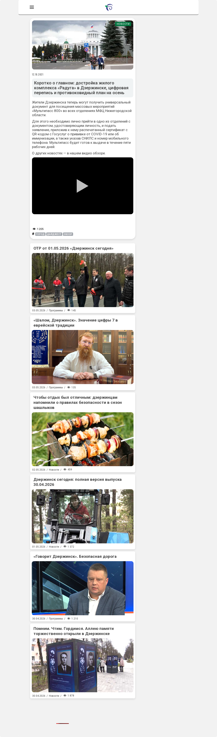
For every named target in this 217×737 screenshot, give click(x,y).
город (40, 234)
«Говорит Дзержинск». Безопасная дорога (75, 556)
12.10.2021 (37, 74)
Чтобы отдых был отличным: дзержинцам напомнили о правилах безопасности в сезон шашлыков (77, 402)
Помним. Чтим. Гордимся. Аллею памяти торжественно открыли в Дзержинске (73, 631)
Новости (123, 23)
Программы (56, 310)
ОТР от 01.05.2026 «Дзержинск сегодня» (73, 248)
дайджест (54, 234)
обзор (68, 234)
